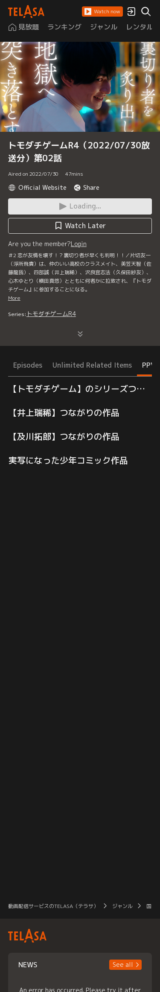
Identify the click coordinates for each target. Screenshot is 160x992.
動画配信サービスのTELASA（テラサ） (53, 906)
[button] (102, 11)
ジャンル (122, 906)
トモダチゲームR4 (51, 314)
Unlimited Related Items (92, 365)
